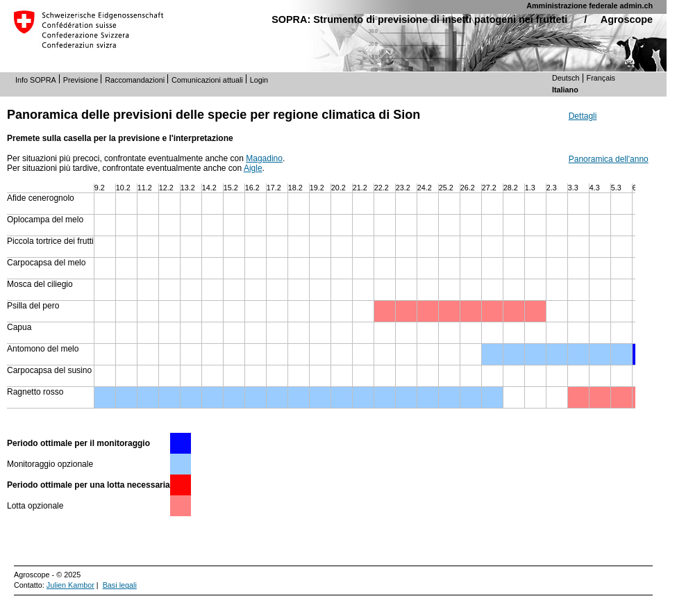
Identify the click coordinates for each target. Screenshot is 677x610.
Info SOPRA (35, 80)
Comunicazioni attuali (207, 80)
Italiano (565, 89)
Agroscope (627, 19)
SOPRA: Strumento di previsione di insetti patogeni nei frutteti (419, 19)
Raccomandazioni (135, 80)
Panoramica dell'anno (609, 159)
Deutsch (566, 78)
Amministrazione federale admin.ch (589, 5)
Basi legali (120, 585)
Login (259, 80)
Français (601, 78)
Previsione (80, 80)
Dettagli (583, 116)
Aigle (253, 168)
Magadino (264, 158)
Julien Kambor (70, 585)
